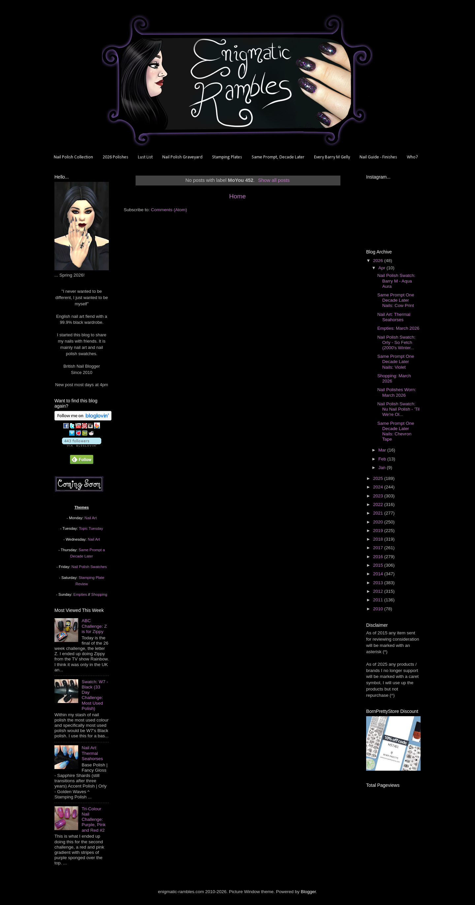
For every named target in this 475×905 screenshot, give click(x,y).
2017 (378, 547)
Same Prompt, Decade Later (278, 157)
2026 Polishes (115, 157)
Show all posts (274, 180)
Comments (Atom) (169, 209)
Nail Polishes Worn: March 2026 (396, 392)
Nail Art (90, 518)
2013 (378, 582)
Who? (412, 157)
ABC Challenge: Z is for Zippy (94, 626)
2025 (378, 478)
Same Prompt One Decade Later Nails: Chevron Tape (395, 431)
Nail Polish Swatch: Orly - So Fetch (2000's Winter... (396, 342)
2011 (378, 599)
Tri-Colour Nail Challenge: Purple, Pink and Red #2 (93, 819)
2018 (378, 539)
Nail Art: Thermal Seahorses (92, 753)
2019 (378, 530)
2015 (378, 565)
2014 (378, 573)
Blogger (308, 891)
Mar (382, 450)
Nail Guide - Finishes (378, 157)
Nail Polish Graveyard (182, 157)
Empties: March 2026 (398, 328)
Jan (382, 467)
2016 (378, 556)
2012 (378, 591)
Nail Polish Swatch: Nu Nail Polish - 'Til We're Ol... (398, 409)
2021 (378, 513)
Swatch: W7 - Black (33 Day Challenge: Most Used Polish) (94, 695)
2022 (378, 504)
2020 (378, 522)
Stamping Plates (227, 157)
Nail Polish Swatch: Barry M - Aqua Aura (396, 280)
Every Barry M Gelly (332, 157)
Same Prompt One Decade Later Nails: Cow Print (395, 300)
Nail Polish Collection (73, 157)
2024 (378, 487)
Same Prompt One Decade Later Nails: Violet (395, 361)
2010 (378, 608)
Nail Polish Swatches (89, 567)
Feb (382, 458)
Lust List (145, 157)
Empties (80, 594)
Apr (382, 267)
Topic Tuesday (91, 528)
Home (237, 196)
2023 (378, 495)
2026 (378, 260)
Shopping (99, 594)
